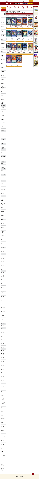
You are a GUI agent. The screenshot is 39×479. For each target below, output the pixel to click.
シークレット (2, 134)
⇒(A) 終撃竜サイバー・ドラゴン (3, 398)
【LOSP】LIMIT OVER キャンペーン (3, 107)
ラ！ (11, 8)
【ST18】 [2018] (2, 386)
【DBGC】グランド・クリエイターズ (3, 207)
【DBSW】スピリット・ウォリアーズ (3, 218)
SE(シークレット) (2, 147)
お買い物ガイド (2, 464)
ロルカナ (27, 8)
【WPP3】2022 (2, 235)
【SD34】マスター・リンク (3, 369)
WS (22, 6)
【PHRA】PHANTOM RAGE (3, 67)
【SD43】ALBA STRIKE (3, 357)
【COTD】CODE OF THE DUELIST (3, 86)
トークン (1, 160)
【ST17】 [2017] (2, 387)
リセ (18, 6)
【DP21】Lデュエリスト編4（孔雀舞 (3, 283)
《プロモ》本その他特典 (3, 456)
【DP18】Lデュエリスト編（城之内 (3, 287)
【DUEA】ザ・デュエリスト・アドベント (3, 103)
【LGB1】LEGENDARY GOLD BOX (3, 419)
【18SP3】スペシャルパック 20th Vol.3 (3, 452)
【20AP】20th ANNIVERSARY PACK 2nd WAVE (21, 12)
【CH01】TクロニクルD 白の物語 (3, 326)
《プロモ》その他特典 (3, 459)
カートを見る (3, 8)
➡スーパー (2, 118)
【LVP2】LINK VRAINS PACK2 (3, 311)
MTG (14, 6)
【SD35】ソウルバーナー (3, 368)
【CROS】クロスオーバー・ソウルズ (3, 99)
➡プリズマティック (3, 111)
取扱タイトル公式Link (8, 1)
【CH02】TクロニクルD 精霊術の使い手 (3, 325)
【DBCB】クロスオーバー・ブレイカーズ (3, 200)
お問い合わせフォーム (3, 468)
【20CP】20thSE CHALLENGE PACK (3, 447)
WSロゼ (27, 6)
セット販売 (2, 18)
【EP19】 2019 (2, 239)
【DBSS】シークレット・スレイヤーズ (3, 211)
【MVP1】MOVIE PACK (3, 315)
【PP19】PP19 (2, 266)
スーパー (1, 152)
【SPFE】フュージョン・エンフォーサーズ (3, 292)
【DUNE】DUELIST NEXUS (3, 51)
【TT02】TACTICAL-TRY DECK (3, 391)
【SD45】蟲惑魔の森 (3, 354)
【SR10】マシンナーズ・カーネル (3, 335)
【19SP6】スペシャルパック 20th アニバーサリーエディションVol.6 (3, 440)
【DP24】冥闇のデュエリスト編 (3, 279)
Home (6, 12)
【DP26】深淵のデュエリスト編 (3, 276)
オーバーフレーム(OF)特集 (3, 22)
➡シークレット (3, 123)
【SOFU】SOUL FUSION (3, 79)
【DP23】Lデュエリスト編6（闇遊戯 (3, 280)
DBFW (19, 8)
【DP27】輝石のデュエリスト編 (3, 275)
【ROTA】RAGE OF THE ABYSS (3, 44)
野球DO (23, 7)
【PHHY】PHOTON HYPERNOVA (3, 55)
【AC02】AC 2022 (2, 251)
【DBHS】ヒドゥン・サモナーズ (3, 215)
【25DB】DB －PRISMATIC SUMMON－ (3, 407)
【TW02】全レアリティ (3, 183)
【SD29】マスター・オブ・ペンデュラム (3, 376)
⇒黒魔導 (2, 300)
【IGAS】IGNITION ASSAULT (3, 72)
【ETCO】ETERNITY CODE (3, 71)
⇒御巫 (1, 303)
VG (7, 8)
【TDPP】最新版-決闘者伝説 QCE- (3, 190)
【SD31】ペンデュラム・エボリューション (3, 373)
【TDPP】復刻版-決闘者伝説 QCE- (3, 189)
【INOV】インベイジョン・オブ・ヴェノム (3, 91)
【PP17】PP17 (2, 269)
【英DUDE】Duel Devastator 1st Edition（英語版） (3, 422)
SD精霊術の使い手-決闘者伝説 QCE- (3, 193)
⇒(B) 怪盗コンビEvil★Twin (3, 399)
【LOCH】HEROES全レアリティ (3, 119)
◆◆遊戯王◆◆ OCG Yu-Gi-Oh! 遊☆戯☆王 (12, 12)
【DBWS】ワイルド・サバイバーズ (3, 203)
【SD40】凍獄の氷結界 (3, 361)
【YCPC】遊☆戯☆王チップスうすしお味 (3, 451)
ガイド (24, 1)
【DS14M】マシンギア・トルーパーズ (3, 430)
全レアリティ (2, 157)
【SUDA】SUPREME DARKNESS (3, 43)
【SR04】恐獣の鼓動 (3, 343)
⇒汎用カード (2, 304)
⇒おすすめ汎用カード (3, 395)
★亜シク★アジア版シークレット (3, 26)
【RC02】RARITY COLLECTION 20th (3, 308)
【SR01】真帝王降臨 (3, 347)
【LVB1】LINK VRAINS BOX (3, 426)
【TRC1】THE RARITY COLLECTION (3, 319)
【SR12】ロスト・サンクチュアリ (3, 332)
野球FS (27, 7)
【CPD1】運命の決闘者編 (3, 227)
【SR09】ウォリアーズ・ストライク (3, 336)
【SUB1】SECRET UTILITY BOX (3, 411)
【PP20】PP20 (2, 265)
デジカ (11, 7)
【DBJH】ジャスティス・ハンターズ (3, 199)
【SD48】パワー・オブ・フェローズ (3, 350)
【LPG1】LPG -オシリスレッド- (3, 296)
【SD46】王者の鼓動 (3, 353)
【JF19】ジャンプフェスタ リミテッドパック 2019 (3, 448)
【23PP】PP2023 (2, 258)
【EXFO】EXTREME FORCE (3, 83)
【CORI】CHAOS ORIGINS (3, 30)
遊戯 (7, 6)
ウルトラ (1, 135)
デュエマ (31, 6)
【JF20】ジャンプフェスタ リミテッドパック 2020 (3, 436)
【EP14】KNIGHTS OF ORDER (3, 246)
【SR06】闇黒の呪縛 (3, 340)
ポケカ (8, 7)
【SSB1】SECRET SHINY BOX (3, 414)
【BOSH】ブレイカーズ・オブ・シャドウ (3, 95)
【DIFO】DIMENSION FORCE (3, 59)
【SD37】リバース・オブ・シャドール (3, 365)
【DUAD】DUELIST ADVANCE (3, 39)
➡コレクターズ (3, 114)
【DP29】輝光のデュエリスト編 (3, 272)
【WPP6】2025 (2, 231)
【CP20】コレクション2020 (3, 220)
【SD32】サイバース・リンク (3, 372)
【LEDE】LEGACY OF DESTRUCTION (3, 47)
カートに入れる (8, 41)
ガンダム (15, 8)
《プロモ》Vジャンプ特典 (3, 455)
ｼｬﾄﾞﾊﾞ (23, 8)
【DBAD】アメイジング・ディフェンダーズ (3, 204)
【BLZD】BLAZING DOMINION (3, 35)
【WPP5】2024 (2, 232)
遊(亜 (11, 6)
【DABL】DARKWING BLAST (3, 56)
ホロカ (31, 7)
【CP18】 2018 (2, 223)
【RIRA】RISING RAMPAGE (3, 75)
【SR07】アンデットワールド (3, 339)
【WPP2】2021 (2, 236)
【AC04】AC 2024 (2, 248)
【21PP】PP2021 (2, 261)
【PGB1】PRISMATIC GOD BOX (3, 418)
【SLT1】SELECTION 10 (3, 307)
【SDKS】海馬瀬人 (3, 403)
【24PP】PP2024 (2, 257)
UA (18, 7)
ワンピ (15, 7)
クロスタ (31, 8)
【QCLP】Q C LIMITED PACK (3, 163)
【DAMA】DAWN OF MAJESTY (3, 63)
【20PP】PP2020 (2, 262)
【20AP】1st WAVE (3, 322)
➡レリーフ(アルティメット (3, 115)
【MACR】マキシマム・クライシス (3, 88)
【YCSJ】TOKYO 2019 (3, 444)
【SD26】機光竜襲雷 (3, 380)
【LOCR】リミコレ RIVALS (3, 31)
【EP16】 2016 (2, 243)
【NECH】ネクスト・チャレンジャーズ (3, 102)
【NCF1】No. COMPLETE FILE (3, 415)
